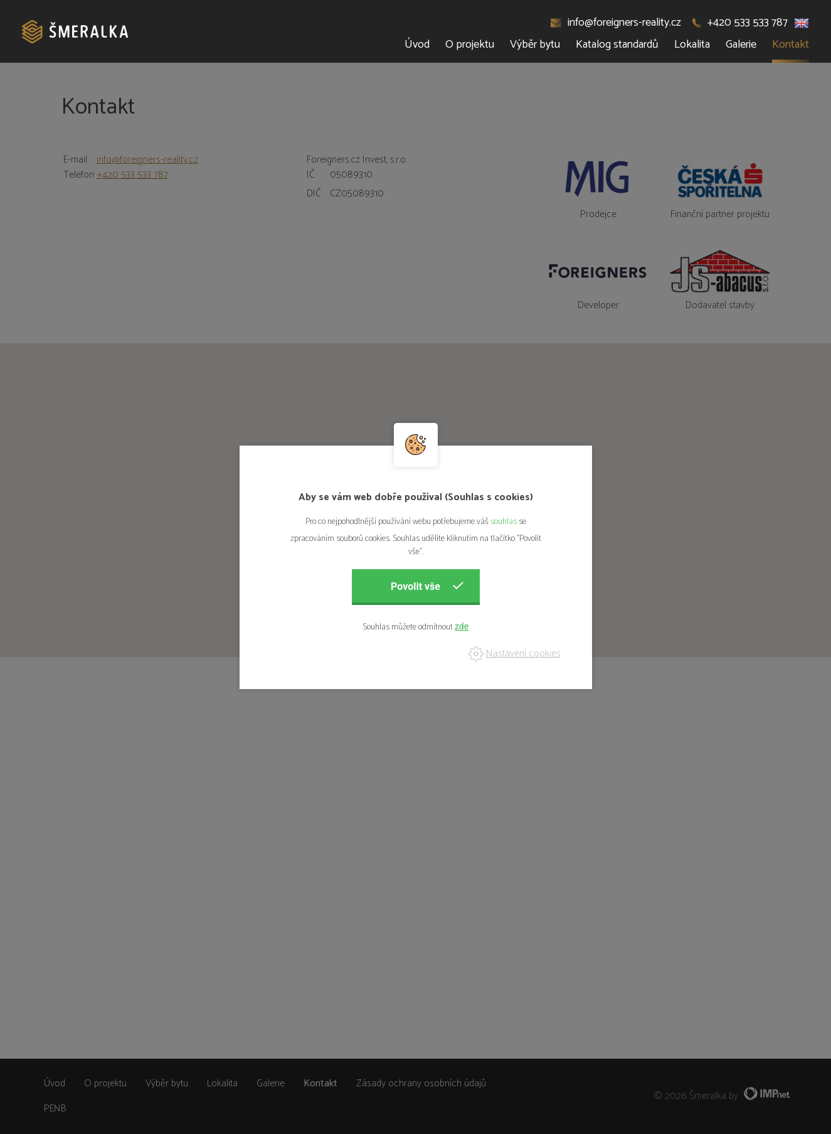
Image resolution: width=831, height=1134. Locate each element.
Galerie (741, 44)
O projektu (469, 44)
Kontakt (790, 44)
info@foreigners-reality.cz (616, 22)
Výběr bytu (535, 44)
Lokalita (692, 44)
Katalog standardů (617, 44)
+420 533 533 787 (740, 22)
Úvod (417, 44)
